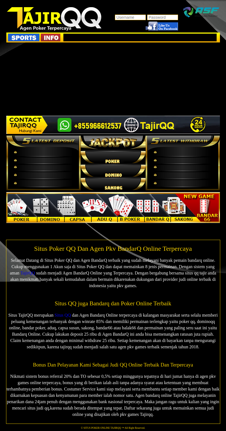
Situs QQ (63, 315)
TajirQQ (27, 273)
